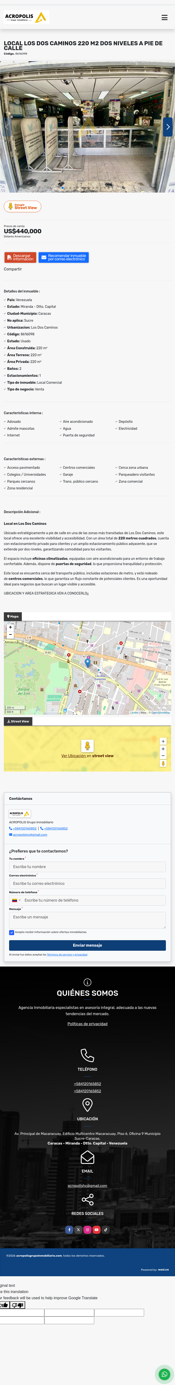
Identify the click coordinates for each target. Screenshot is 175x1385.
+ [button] (10, 627)
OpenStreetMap (160, 712)
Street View (22, 206)
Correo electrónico (23, 875)
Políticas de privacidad (88, 1024)
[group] (87, 127)
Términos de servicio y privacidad (67, 954)
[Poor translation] (17, 1305)
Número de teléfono (24, 892)
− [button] (10, 635)
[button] (63, 188)
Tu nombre (17, 858)
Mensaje (16, 909)
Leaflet (134, 712)
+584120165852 (24, 828)
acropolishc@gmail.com (30, 834)
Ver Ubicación (74, 756)
